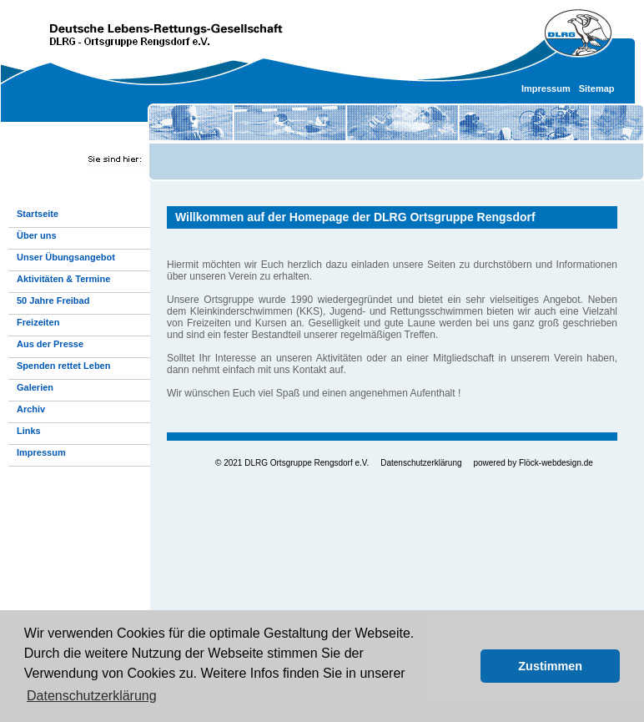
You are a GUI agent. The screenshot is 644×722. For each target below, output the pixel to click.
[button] (463, 666)
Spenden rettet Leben (63, 366)
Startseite (37, 214)
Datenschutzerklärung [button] (92, 696)
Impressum (546, 88)
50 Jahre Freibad (53, 300)
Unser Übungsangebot (66, 257)
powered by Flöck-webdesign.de (532, 462)
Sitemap (597, 88)
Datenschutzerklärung (420, 462)
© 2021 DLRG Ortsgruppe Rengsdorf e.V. (292, 462)
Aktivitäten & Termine (63, 279)
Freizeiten (38, 322)
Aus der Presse (50, 344)
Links (29, 431)
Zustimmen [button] (550, 666)
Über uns (37, 235)
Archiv (31, 409)
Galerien (35, 387)
